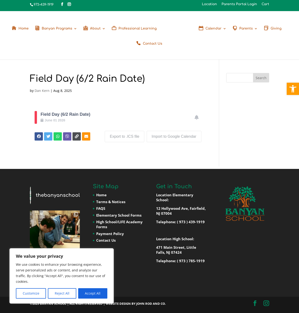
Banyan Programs (57, 28)
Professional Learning (137, 28)
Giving (276, 28)
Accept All (92, 293)
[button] (293, 89)
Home (23, 28)
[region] (61, 276)
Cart (265, 4)
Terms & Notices (110, 201)
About (95, 28)
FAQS (100, 208)
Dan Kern (42, 90)
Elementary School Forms (118, 215)
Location (209, 4)
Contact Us (152, 43)
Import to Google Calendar (174, 136)
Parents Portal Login (239, 4)
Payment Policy (110, 233)
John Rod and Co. (151, 303)
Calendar (213, 28)
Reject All (62, 293)
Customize (31, 293)
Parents (246, 28)
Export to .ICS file (124, 136)
